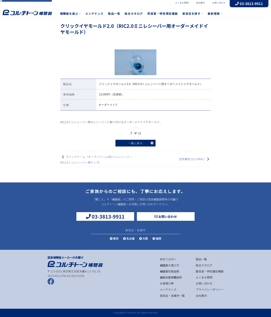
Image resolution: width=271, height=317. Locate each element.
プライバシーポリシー (209, 289)
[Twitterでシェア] (135, 133)
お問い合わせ (217, 2)
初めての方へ (168, 259)
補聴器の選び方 (169, 265)
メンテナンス (94, 13)
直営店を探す (192, 13)
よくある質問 (180, 2)
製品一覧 (114, 13)
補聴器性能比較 (169, 271)
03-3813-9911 (249, 3)
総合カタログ (134, 13)
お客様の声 (167, 283)
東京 (114, 238)
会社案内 (198, 2)
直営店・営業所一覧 (172, 296)
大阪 (143, 238)
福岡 (156, 238)
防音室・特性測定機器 (162, 13)
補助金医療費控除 (171, 277)
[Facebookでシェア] (131, 133)
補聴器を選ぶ (70, 13)
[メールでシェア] (139, 133)
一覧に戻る (135, 143)
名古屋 (129, 238)
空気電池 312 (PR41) (191, 159)
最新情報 (215, 13)
